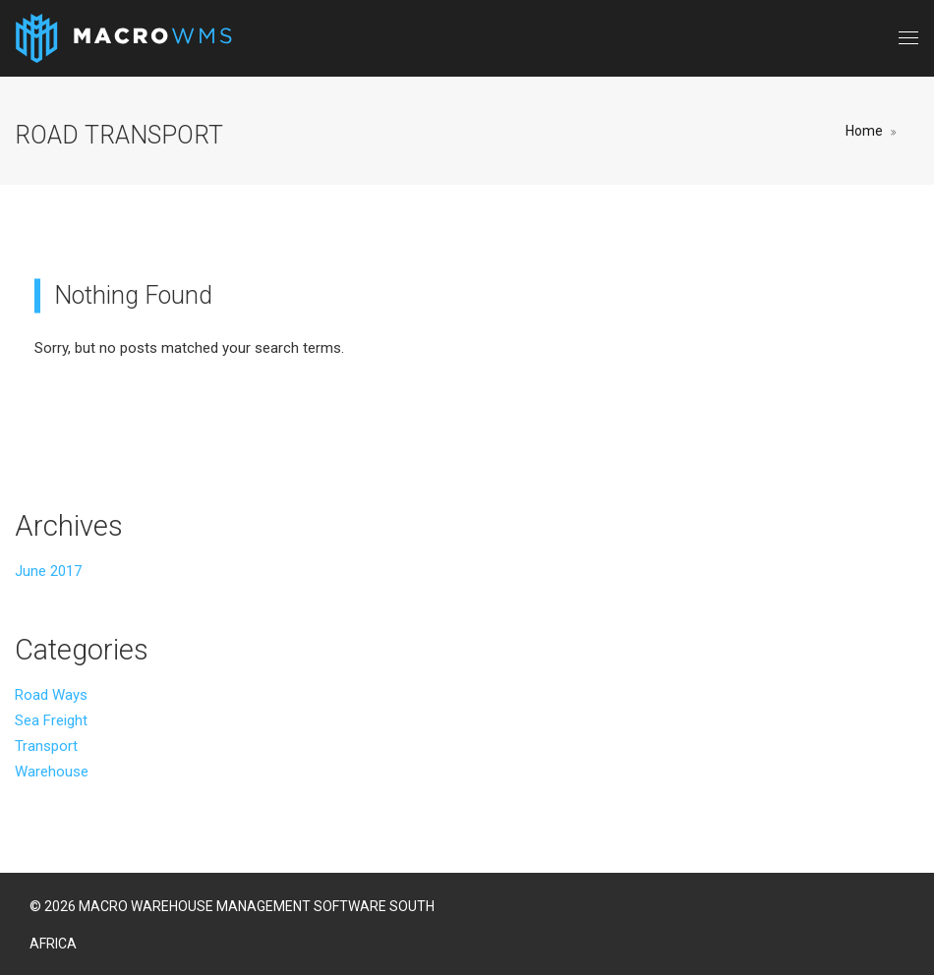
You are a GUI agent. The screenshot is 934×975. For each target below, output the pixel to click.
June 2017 (48, 571)
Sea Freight (51, 720)
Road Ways (51, 695)
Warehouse (51, 771)
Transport (46, 746)
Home (864, 131)
